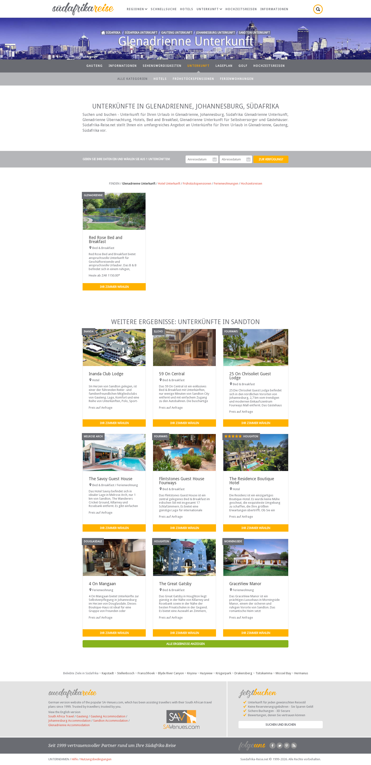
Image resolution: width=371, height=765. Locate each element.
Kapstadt (108, 673)
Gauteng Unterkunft (176, 32)
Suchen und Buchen (280, 724)
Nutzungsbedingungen (95, 759)
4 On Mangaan (102, 583)
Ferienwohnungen (237, 79)
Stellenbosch (125, 673)
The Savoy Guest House (110, 478)
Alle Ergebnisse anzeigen (185, 644)
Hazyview (206, 673)
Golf (242, 66)
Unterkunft (209, 9)
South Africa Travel (61, 716)
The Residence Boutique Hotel (251, 480)
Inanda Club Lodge (106, 373)
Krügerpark (223, 673)
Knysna (192, 673)
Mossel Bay (283, 673)
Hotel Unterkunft (169, 183)
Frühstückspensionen (193, 79)
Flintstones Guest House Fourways (181, 480)
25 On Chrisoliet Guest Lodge (250, 375)
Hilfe (75, 759)
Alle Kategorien (132, 79)
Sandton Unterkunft (254, 32)
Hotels (186, 9)
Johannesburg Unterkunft (215, 32)
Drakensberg (243, 673)
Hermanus (301, 673)
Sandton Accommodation (110, 720)
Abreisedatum (248, 159)
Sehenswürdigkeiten (162, 66)
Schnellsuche (164, 9)
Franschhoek (146, 673)
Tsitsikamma (264, 673)
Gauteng (94, 66)
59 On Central (172, 373)
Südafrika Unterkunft (141, 32)
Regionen (137, 9)
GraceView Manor (245, 583)
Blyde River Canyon (171, 673)
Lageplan (224, 66)
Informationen (274, 9)
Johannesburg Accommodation (69, 720)
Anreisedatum (214, 159)
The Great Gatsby (175, 583)
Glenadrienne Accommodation (69, 725)
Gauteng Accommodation (108, 716)
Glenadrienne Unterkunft (138, 183)
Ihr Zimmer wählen (114, 287)
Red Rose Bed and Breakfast (105, 239)
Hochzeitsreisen (241, 9)
